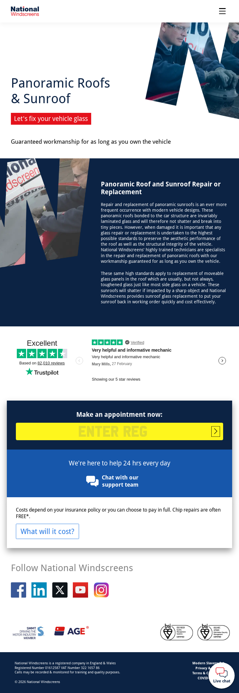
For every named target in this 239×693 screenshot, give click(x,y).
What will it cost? (47, 531)
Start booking (215, 431)
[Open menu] (222, 11)
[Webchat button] (222, 675)
